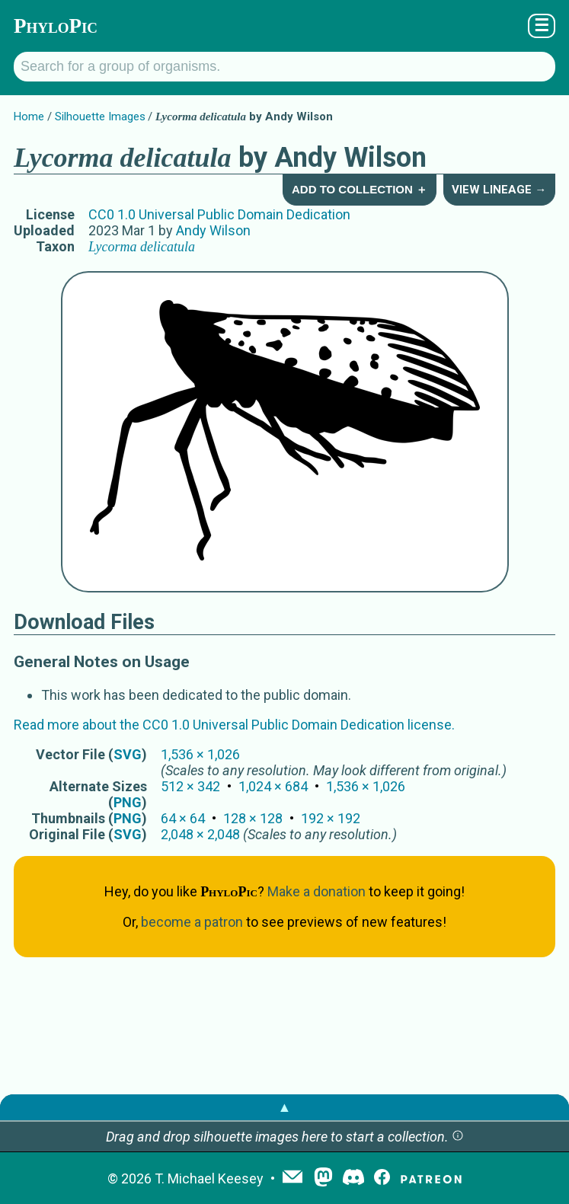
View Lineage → (499, 189)
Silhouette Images (100, 116)
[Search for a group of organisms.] (284, 66)
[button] (458, 1137)
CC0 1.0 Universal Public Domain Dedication (219, 214)
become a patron (192, 922)
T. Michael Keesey (209, 1178)
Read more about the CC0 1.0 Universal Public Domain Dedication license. (234, 725)
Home (29, 116)
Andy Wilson (213, 230)
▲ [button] (285, 1107)
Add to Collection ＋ (359, 189)
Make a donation (316, 891)
